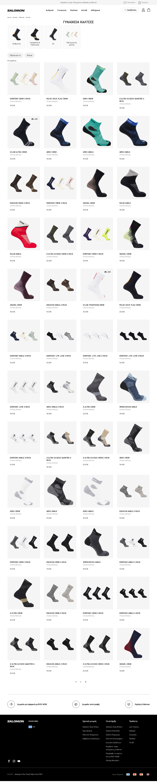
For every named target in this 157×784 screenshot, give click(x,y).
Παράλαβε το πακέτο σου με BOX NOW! (114, 755)
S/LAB (84, 10)
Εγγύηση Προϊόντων (113, 742)
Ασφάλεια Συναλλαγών (91, 738)
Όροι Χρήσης (87, 731)
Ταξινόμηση (15, 55)
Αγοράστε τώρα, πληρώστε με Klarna (114, 748)
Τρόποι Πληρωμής (113, 734)
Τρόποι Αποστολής (113, 731)
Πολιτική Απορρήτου (90, 734)
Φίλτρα (29, 55)
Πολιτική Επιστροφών (114, 738)
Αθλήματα (95, 10)
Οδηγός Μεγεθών (112, 760)
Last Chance (134, 727)
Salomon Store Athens (91, 727)
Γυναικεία (61, 10)
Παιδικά (74, 10)
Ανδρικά (49, 10)
